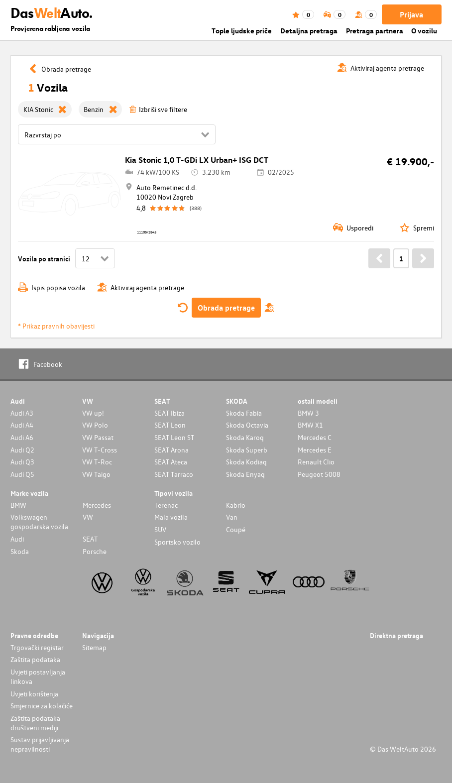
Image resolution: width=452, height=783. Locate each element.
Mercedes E (315, 449)
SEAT (90, 539)
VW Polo (95, 425)
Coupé (235, 529)
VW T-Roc (97, 461)
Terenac (166, 505)
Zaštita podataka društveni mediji (35, 722)
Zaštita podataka (35, 659)
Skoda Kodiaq (246, 461)
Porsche (95, 551)
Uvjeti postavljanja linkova (37, 676)
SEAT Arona (171, 449)
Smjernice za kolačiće (41, 705)
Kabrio (235, 505)
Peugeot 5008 (319, 474)
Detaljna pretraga (309, 30)
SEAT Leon (170, 425)
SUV (160, 529)
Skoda (19, 551)
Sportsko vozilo (177, 542)
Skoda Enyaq (245, 474)
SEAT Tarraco (173, 474)
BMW (18, 505)
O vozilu (424, 30)
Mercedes (97, 505)
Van (231, 517)
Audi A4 (21, 425)
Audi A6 (21, 437)
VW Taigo (96, 474)
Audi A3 (21, 413)
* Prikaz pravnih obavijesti (56, 326)
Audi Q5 (22, 474)
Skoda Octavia (247, 425)
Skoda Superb (246, 449)
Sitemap (94, 647)
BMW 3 (308, 413)
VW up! (93, 413)
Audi (17, 539)
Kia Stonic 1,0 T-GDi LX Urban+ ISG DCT (196, 160)
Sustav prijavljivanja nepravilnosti (39, 744)
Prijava (411, 14)
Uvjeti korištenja (34, 693)
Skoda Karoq (245, 437)
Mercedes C (315, 437)
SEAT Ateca (170, 461)
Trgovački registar (37, 647)
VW (88, 517)
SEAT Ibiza (169, 413)
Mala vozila (171, 517)
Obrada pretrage (226, 308)
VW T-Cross (99, 449)
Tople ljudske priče (242, 30)
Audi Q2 (22, 449)
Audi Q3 (22, 461)
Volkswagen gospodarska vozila (39, 521)
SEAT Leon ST (174, 437)
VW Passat (97, 437)
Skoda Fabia (244, 413)
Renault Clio (316, 461)
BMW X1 (310, 425)
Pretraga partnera (374, 30)
